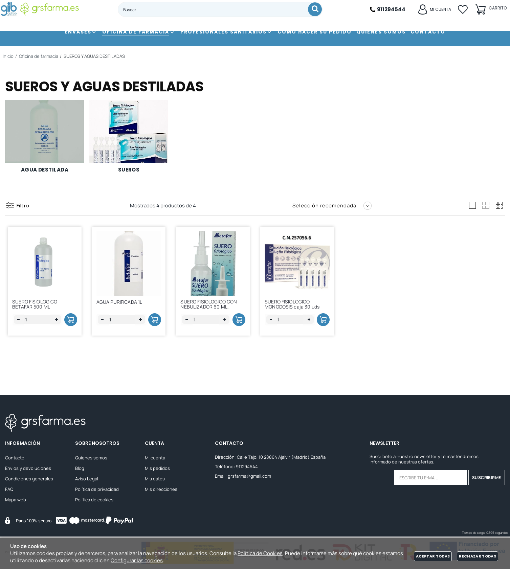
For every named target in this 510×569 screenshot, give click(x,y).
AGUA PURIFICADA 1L (122, 306)
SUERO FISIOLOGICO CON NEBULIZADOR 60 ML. (211, 307)
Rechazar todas (477, 556)
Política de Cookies (260, 553)
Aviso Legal (86, 480)
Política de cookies (94, 501)
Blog (79, 469)
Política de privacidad (97, 490)
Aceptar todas (433, 556)
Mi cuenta (155, 459)
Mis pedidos (157, 469)
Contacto (14, 459)
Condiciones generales (29, 480)
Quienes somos (91, 459)
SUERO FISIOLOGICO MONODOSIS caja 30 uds (294, 307)
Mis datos (155, 480)
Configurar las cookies (137, 560)
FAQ (9, 490)
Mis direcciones (161, 490)
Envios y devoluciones (28, 469)
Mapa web (15, 501)
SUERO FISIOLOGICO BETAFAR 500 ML (37, 307)
